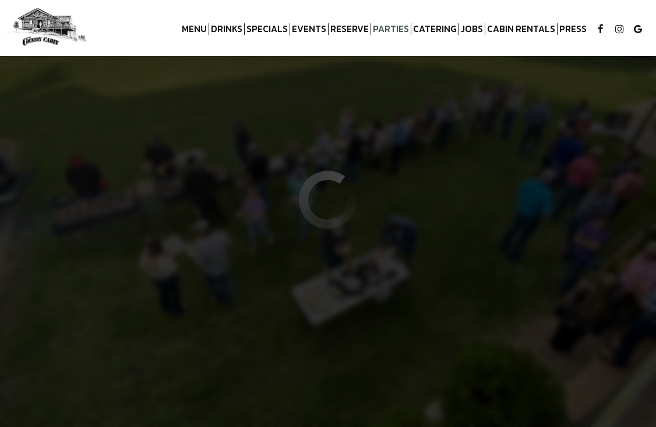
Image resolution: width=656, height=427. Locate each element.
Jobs (472, 29)
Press (573, 29)
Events (309, 29)
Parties (391, 29)
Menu (194, 29)
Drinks (226, 29)
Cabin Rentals (520, 29)
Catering (435, 29)
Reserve (349, 29)
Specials (267, 29)
